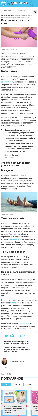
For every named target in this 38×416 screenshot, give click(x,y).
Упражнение (14, 239)
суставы (4, 367)
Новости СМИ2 (6, 374)
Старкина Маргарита (18, 361)
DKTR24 (19, 3)
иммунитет (6, 82)
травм (14, 303)
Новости (11, 15)
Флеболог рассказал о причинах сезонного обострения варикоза (16, 343)
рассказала (24, 323)
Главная (4, 15)
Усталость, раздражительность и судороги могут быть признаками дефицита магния (17, 349)
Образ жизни (22, 11)
